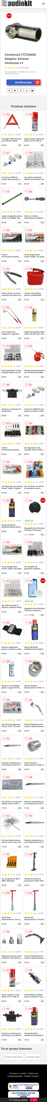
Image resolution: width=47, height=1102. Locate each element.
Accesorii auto (32, 1057)
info (19, 145)
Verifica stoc (27, 82)
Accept (34, 1099)
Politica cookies (31, 1076)
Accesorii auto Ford (13, 1057)
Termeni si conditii (17, 1073)
